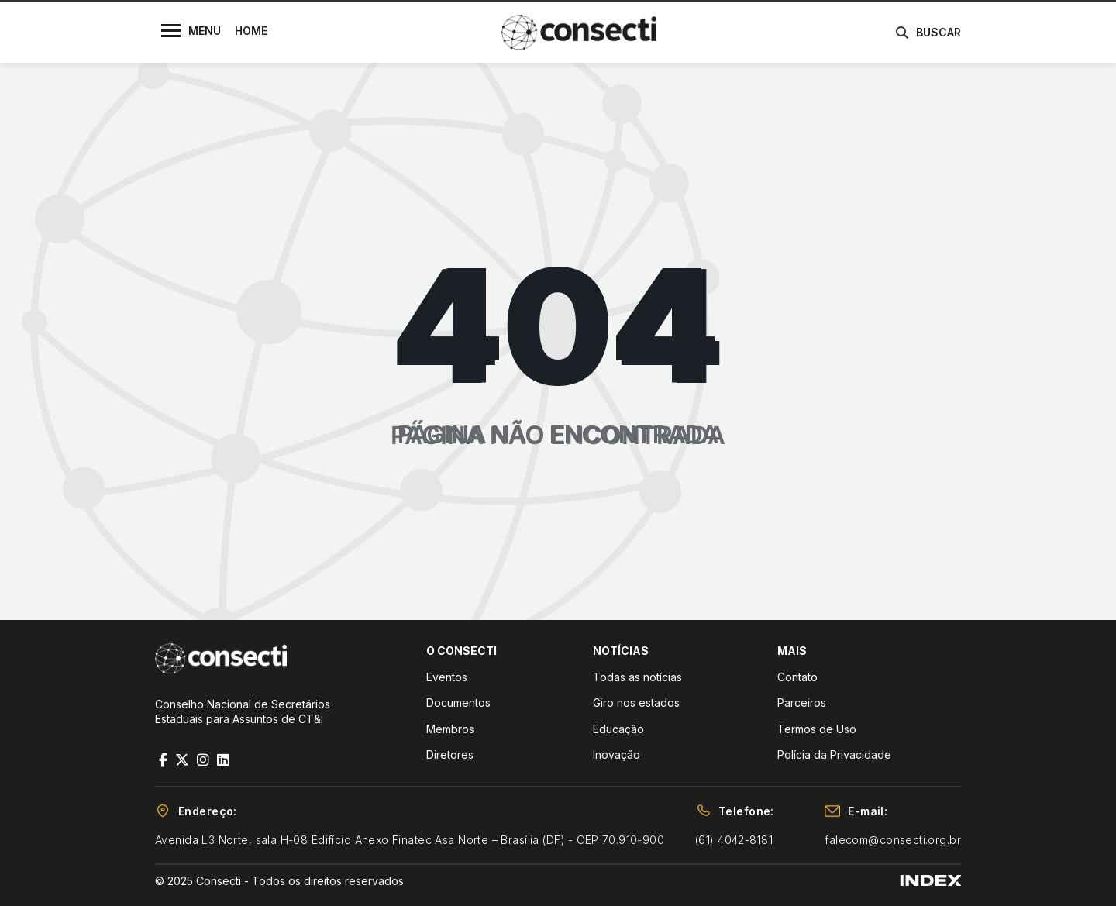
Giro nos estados (636, 702)
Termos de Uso (816, 728)
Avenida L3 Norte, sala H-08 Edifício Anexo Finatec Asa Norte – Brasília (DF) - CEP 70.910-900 (409, 839)
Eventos (446, 677)
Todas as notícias (637, 677)
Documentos (458, 702)
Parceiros (801, 702)
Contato (797, 677)
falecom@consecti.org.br (893, 839)
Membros (450, 728)
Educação (618, 728)
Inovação (616, 754)
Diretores (450, 754)
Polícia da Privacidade (834, 754)
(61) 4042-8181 (734, 839)
